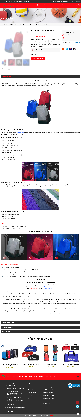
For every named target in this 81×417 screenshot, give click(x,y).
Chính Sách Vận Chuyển (48, 398)
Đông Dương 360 (52, 5)
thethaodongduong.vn (49, 286)
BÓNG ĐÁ (9, 24)
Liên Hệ (71, 5)
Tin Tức (2, 1)
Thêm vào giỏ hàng (38, 58)
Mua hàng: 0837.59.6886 (65, 1)
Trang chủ (28, 5)
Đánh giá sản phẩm (7, 332)
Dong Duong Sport (32, 387)
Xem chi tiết (77, 42)
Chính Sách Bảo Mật (48, 390)
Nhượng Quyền (9, 1)
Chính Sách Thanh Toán (48, 403)
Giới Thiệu (36, 5)
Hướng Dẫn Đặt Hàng (48, 401)
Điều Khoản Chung (47, 387)
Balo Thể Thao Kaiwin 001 (51, 364)
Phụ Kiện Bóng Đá (17, 24)
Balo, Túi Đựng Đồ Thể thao (29, 24)
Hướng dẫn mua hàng (8, 322)
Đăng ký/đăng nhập (76, 1)
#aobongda (10, 313)
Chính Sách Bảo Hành (48, 392)
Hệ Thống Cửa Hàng (18, 1)
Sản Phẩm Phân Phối (32, 392)
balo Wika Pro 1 (20, 132)
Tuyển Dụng (26, 1)
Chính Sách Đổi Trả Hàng (49, 395)
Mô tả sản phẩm (6, 76)
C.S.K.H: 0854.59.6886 (55, 1)
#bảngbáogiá (76, 313)
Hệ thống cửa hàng (49, 288)
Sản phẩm (43, 5)
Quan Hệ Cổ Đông (63, 5)
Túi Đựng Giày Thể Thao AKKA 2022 (10, 365)
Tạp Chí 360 (30, 395)
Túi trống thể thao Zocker (71, 364)
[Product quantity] (41, 54)
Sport (52, 415)
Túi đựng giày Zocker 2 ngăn (30, 364)
